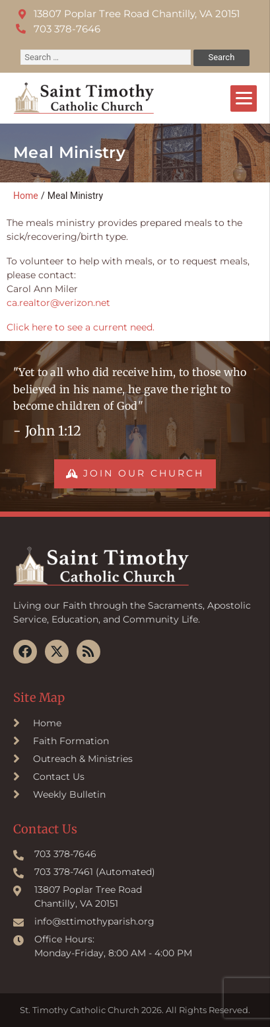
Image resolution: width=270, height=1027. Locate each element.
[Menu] (243, 98)
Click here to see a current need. (80, 327)
